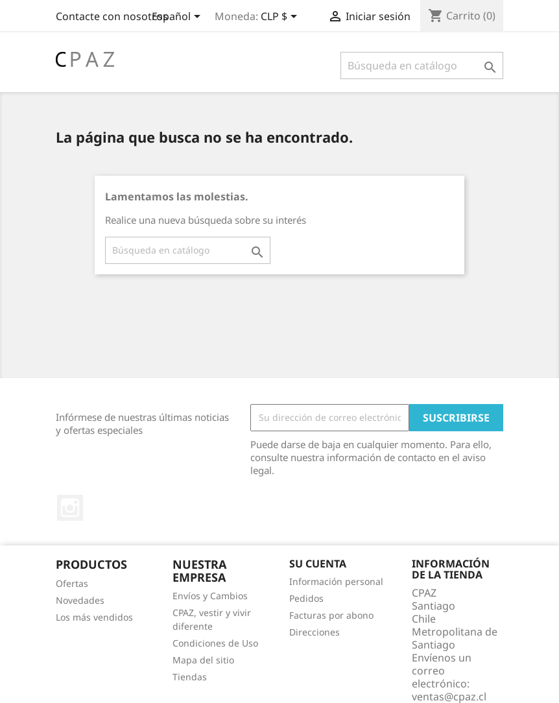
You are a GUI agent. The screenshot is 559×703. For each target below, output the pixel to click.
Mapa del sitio (203, 660)
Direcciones (314, 632)
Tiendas (189, 677)
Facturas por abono (331, 615)
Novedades (80, 600)
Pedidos (306, 598)
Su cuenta (317, 563)
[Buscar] (421, 65)
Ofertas (72, 583)
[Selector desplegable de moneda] (281, 17)
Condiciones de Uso (215, 643)
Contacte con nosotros (112, 16)
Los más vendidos (94, 617)
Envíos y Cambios (210, 596)
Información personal (336, 581)
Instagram (70, 508)
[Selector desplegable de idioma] (178, 17)
